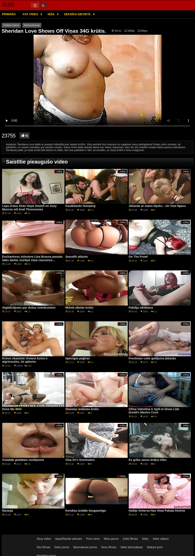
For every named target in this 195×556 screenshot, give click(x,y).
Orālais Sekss (11, 25)
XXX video (31, 14)
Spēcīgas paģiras (77, 358)
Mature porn (155, 547)
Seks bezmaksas (131, 547)
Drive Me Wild (11, 409)
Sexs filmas (108, 547)
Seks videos (160, 538)
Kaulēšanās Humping (80, 206)
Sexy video (44, 538)
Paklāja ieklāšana (141, 307)
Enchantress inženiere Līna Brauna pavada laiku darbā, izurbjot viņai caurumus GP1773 (32, 260)
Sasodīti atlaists (76, 256)
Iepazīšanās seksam (68, 538)
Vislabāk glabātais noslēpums (23, 459)
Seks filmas (130, 538)
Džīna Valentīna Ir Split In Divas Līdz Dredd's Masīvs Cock (154, 410)
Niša (51, 14)
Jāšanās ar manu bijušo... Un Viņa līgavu (157, 206)
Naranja (7, 510)
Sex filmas (43, 547)
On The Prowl (138, 256)
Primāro (9, 14)
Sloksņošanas (32, 25)
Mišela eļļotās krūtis (79, 307)
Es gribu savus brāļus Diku (148, 459)
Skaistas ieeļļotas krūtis (82, 409)
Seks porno (61, 547)
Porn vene (93, 538)
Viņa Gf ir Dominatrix (80, 459)
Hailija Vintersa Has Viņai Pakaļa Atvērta (157, 510)
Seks (145, 538)
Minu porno (111, 538)
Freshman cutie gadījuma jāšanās (152, 358)
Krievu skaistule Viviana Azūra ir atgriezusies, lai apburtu (25, 360)
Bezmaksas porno (85, 547)
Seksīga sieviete (77, 14)
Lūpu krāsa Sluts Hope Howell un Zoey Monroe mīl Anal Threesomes (29, 207)
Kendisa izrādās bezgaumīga (85, 510)
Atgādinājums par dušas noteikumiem (28, 307)
